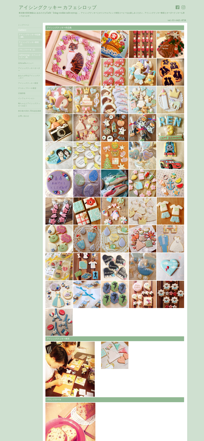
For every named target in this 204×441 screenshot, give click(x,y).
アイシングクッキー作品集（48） (30, 36)
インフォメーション (26, 99)
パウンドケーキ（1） (27, 50)
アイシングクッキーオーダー (29, 69)
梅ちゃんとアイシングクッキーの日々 (29, 105)
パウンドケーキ (54, 400)
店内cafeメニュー (26, 63)
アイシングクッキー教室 (58, 339)
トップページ (23, 25)
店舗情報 (21, 93)
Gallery (22, 30)
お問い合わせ (23, 116)
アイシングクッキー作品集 (59, 28)
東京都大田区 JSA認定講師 (29, 111)
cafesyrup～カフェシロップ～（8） (30, 56)
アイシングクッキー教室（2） (29, 43)
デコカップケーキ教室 (27, 88)
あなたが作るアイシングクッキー (29, 77)
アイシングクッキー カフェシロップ (58, 8)
